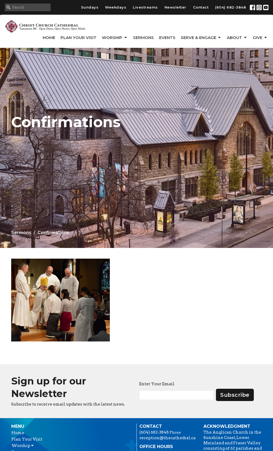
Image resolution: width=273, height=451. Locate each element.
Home (49, 37)
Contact (201, 7)
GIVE (260, 37)
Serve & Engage (201, 37)
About (237, 37)
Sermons (143, 37)
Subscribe (235, 395)
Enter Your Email (156, 384)
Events (167, 37)
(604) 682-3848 (230, 7)
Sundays (90, 7)
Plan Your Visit (79, 37)
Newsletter (175, 7)
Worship (115, 37)
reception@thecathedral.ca (167, 438)
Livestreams (145, 7)
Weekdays (115, 7)
